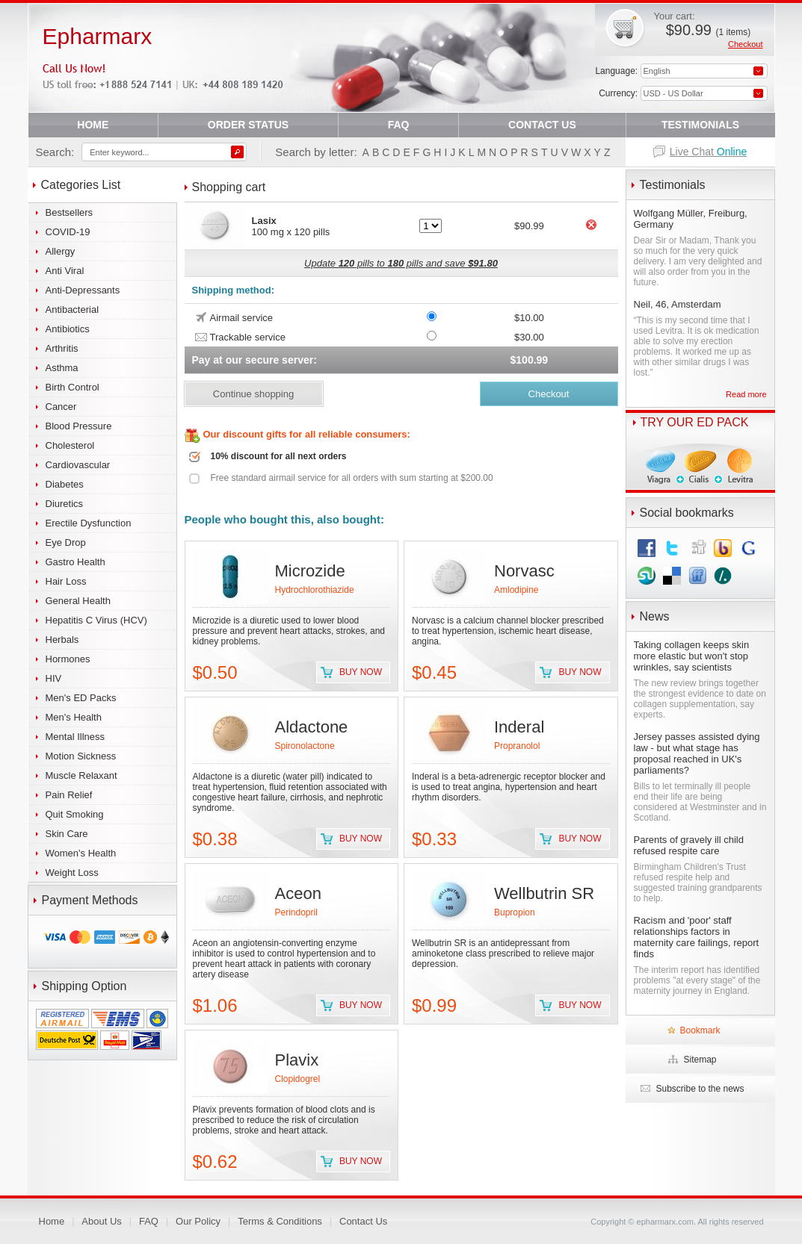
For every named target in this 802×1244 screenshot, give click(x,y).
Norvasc (524, 571)
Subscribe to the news (700, 1088)
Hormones (68, 659)
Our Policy (198, 1221)
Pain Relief (69, 794)
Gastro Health (75, 561)
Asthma (62, 367)
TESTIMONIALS (700, 125)
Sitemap (699, 1059)
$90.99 (708, 30)
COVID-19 (68, 231)
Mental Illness (75, 736)
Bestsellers (69, 212)
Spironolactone (305, 746)
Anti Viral (65, 270)
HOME (92, 125)
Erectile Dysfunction (89, 523)
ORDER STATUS (248, 125)
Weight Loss (72, 872)
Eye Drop (66, 542)
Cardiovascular (78, 464)
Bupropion (514, 912)
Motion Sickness (81, 756)
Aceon (298, 893)
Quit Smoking (75, 814)
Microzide (310, 571)
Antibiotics (68, 329)
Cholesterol (70, 445)
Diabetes (65, 484)
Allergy (60, 251)
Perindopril (296, 912)
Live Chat (708, 152)
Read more (746, 394)
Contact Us (363, 1221)
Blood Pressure (79, 426)
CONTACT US (542, 125)
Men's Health (74, 717)
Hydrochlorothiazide (314, 590)
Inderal (519, 727)
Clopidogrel (298, 1079)
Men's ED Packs (81, 697)
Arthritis (62, 348)
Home (52, 1221)
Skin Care (67, 833)
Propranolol (517, 746)
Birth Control (72, 387)
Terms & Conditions (280, 1221)
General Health (78, 600)
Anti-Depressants (83, 290)
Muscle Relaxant (81, 775)
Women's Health (81, 853)
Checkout (745, 44)
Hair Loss (66, 581)
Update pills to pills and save (401, 263)
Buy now (360, 672)
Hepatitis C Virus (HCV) (96, 620)
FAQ (399, 125)
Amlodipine (516, 590)
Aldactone (311, 727)
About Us (101, 1221)
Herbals (62, 639)
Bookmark (699, 1030)
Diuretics (65, 503)
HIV (54, 678)
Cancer (61, 406)
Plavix (297, 1060)
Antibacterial (72, 309)
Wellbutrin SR (544, 893)
